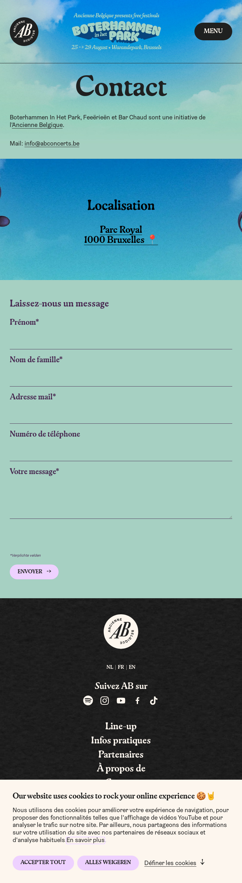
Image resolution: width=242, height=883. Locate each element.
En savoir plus (85, 840)
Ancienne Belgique (37, 125)
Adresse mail (31, 397)
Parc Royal (121, 230)
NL (110, 667)
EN (132, 667)
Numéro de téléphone (45, 435)
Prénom (23, 323)
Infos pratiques (121, 741)
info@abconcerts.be (52, 144)
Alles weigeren (108, 862)
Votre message (33, 472)
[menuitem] (110, 668)
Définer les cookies (170, 863)
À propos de (121, 769)
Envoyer (30, 572)
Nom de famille (34, 360)
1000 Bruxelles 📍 (121, 240)
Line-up (121, 726)
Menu (213, 31)
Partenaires (121, 755)
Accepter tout (43, 862)
